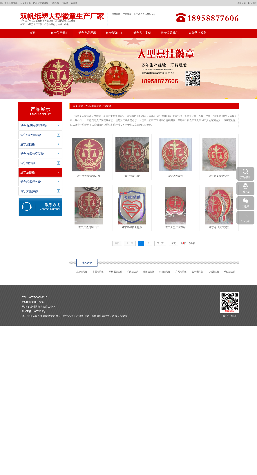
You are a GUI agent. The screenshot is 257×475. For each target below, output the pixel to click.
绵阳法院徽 (164, 271)
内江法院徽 (213, 271)
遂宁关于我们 (59, 32)
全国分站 (241, 3)
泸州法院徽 (132, 271)
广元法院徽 (181, 271)
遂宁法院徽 (104, 105)
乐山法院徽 (229, 271)
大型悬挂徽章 (197, 32)
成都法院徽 (81, 271)
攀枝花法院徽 (115, 271)
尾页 (173, 243)
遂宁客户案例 (142, 32)
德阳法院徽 (148, 271)
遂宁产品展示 (87, 32)
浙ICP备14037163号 (34, 311)
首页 (32, 32)
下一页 (160, 243)
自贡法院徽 (98, 271)
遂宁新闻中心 (115, 32)
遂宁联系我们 (170, 32)
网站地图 (252, 3)
